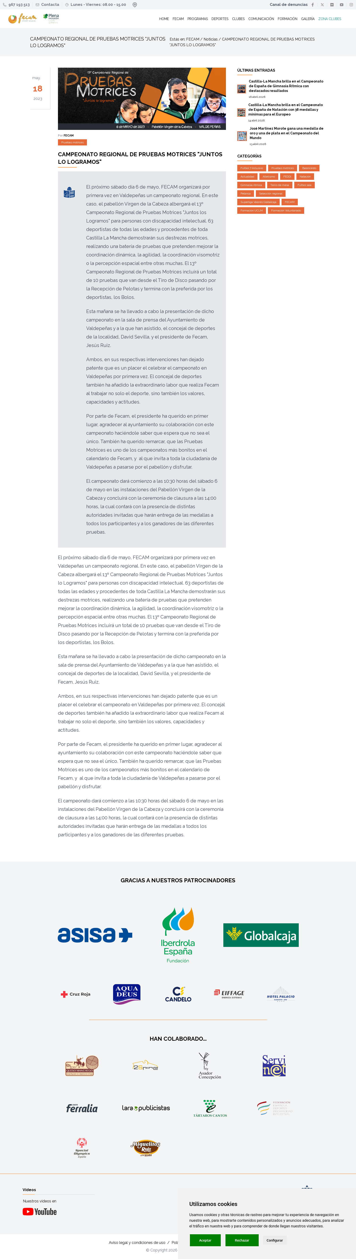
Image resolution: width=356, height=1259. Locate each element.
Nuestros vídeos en (39, 1201)
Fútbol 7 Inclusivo (252, 168)
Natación (305, 176)
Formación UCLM (252, 210)
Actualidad (247, 176)
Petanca (246, 193)
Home (164, 19)
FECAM (290, 202)
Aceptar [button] (205, 1240)
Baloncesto (309, 168)
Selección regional (270, 193)
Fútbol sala (304, 185)
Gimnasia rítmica (251, 185)
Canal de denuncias (289, 4)
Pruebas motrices (72, 142)
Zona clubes (329, 19)
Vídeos (29, 1190)
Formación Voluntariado (286, 210)
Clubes (238, 19)
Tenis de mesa (279, 185)
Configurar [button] (275, 1240)
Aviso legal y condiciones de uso (137, 1243)
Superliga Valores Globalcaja (258, 202)
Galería (307, 19)
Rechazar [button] (242, 1240)
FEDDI (287, 176)
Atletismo (269, 176)
